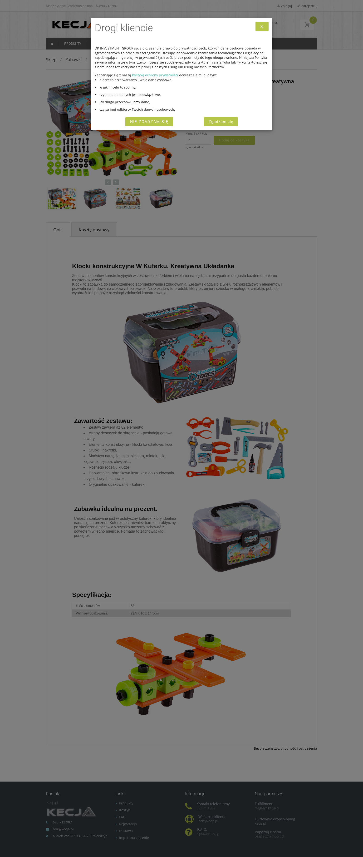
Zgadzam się (221, 121)
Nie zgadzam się (149, 121)
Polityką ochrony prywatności (155, 75)
